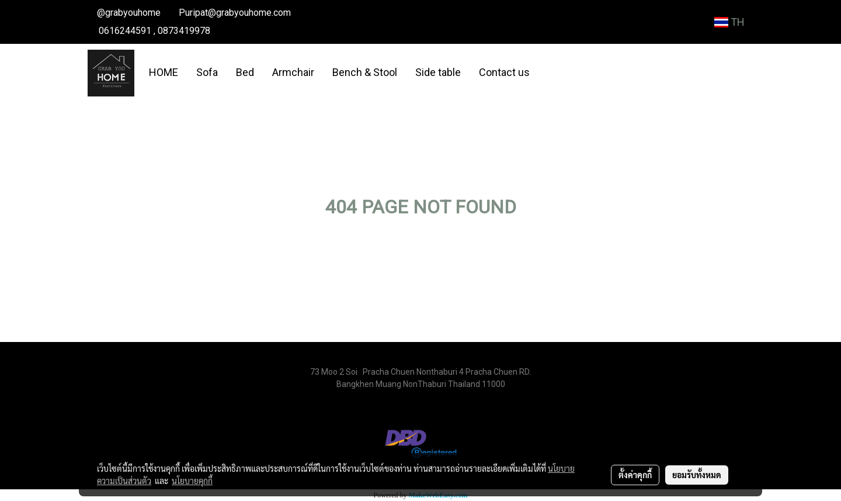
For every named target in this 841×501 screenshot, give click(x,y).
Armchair (293, 72)
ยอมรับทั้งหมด (696, 474)
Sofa (207, 72)
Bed (245, 72)
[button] (549, 73)
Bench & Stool (364, 72)
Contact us (504, 72)
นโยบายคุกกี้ (192, 480)
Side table (438, 72)
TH (729, 22)
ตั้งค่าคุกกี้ (635, 474)
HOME (163, 72)
